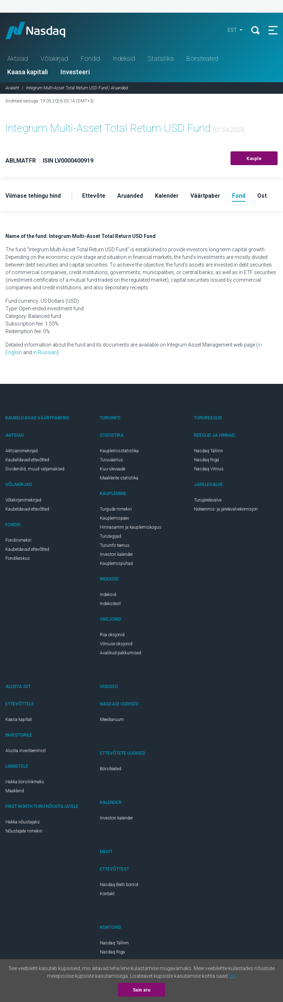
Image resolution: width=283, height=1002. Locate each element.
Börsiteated (202, 59)
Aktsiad (17, 59)
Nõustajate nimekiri (23, 832)
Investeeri (75, 72)
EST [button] (232, 31)
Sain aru (142, 990)
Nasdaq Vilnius (209, 470)
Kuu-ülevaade (112, 470)
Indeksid (124, 59)
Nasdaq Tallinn (208, 451)
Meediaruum (112, 720)
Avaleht (12, 88)
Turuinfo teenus (115, 546)
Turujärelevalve (207, 501)
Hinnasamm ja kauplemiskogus (130, 528)
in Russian (45, 353)
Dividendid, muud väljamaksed (34, 470)
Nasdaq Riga (206, 461)
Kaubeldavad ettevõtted (27, 461)
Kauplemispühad (116, 564)
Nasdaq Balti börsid (119, 885)
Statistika (161, 59)
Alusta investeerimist (25, 751)
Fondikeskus (17, 559)
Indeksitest (110, 604)
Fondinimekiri (18, 541)
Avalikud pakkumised (120, 654)
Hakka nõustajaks (22, 823)
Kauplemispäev (114, 519)
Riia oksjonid (112, 635)
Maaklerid (14, 792)
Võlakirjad (54, 59)
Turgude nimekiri (116, 510)
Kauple (254, 159)
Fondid (90, 59)
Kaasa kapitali (27, 72)
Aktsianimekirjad (21, 451)
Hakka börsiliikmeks (24, 782)
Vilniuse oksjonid (116, 644)
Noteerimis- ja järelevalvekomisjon (226, 510)
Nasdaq (43, 31)
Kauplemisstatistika (119, 451)
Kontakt (107, 894)
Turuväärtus (111, 461)
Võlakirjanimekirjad (23, 501)
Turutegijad (110, 537)
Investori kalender (116, 555)
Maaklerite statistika (119, 479)
